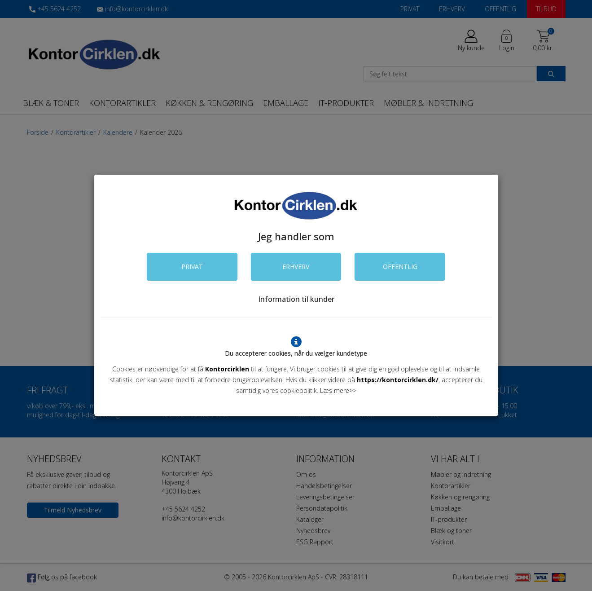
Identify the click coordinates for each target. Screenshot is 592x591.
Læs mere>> (338, 390)
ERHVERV (295, 266)
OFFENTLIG (400, 266)
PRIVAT (192, 266)
